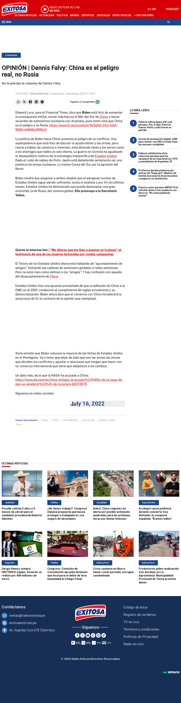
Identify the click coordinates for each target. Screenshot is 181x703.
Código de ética (135, 607)
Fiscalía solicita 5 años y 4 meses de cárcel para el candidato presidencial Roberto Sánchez (22, 513)
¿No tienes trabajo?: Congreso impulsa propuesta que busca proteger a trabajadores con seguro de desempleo (67, 513)
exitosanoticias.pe (22, 623)
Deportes (88, 15)
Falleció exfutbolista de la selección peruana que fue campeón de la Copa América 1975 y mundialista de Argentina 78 (157, 157)
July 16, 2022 (87, 403)
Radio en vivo (133, 644)
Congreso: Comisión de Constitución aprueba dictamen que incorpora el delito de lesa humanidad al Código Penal (67, 574)
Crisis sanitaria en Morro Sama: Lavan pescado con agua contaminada (113, 572)
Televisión (21, 28)
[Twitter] (82, 635)
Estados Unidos (105, 156)
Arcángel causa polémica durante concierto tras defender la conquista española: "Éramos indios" (155, 513)
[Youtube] (87, 635)
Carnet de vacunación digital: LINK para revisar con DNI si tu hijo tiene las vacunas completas (158, 142)
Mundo (74, 15)
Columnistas (11, 55)
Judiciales (103, 15)
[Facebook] (77, 635)
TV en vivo (131, 622)
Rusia (19, 424)
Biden (45, 420)
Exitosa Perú (145, 15)
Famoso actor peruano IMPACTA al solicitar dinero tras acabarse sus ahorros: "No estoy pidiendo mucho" (158, 191)
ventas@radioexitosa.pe (27, 615)
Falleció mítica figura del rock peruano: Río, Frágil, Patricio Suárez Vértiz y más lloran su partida (155, 126)
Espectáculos (122, 15)
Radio (34, 28)
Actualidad (46, 15)
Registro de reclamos (139, 615)
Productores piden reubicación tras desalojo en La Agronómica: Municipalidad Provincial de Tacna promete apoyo (159, 575)
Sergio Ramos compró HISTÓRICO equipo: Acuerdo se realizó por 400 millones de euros (22, 574)
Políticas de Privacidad (140, 637)
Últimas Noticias (26, 15)
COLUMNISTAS (70, 420)
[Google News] (98, 635)
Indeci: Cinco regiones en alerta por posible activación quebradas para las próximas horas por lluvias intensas (111, 513)
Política (62, 15)
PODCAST (172, 9)
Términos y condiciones (141, 629)
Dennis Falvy (88, 420)
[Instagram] (93, 635)
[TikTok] (103, 635)
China (103, 117)
